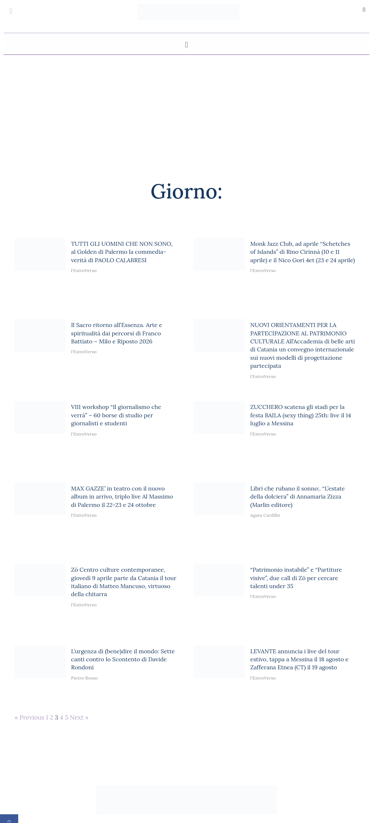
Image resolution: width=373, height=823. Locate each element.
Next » (79, 717)
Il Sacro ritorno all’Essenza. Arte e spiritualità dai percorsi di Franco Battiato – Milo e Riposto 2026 (116, 333)
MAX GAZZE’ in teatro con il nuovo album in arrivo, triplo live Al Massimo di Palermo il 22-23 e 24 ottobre (122, 496)
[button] (363, 9)
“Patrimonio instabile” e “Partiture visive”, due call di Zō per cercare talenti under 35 (296, 578)
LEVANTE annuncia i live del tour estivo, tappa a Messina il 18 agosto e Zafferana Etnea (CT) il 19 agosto (299, 659)
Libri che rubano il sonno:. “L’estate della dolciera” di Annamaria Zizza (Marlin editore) (297, 496)
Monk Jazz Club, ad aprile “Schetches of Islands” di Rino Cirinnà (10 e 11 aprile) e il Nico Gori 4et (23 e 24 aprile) (302, 252)
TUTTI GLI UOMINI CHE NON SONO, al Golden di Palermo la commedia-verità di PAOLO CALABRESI (122, 252)
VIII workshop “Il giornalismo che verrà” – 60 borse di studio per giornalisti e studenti (116, 415)
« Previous (29, 717)
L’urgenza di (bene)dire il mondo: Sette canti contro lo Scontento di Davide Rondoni (123, 659)
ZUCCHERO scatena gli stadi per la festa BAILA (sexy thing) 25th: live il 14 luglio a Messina (300, 415)
